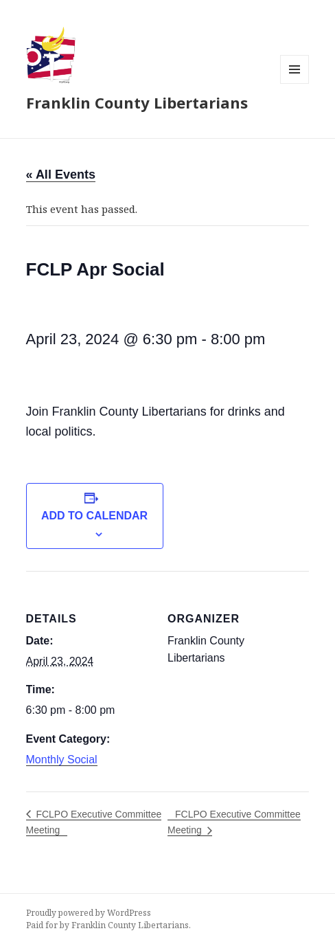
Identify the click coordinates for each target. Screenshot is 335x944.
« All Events (60, 174)
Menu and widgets (295, 83)
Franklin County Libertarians (137, 102)
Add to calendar (94, 515)
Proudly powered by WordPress (88, 913)
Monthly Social (61, 759)
